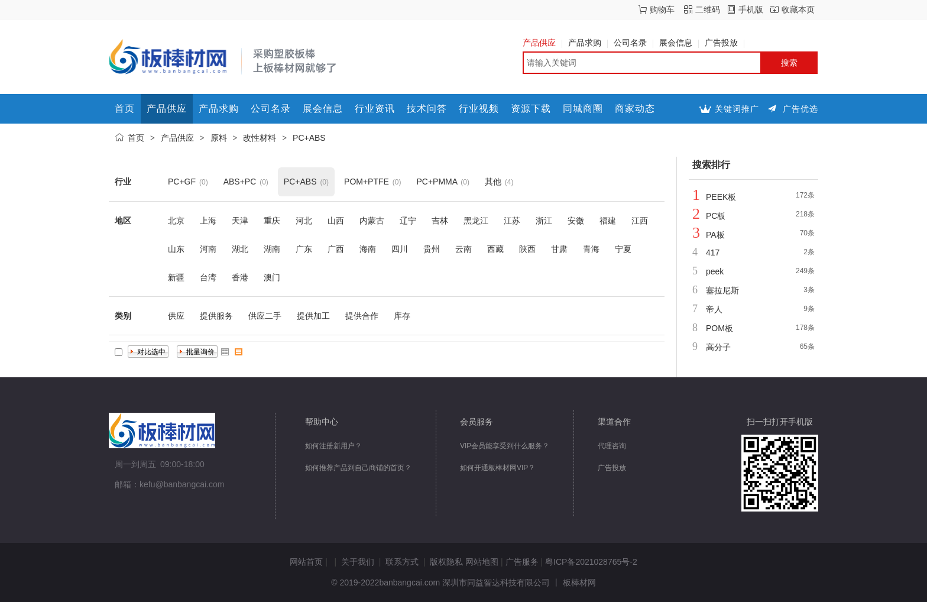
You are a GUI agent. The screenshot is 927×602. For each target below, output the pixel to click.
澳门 (272, 277)
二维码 (707, 9)
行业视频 (479, 108)
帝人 (714, 309)
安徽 (576, 220)
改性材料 (259, 138)
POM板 (719, 328)
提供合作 (361, 316)
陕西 (527, 249)
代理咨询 (612, 446)
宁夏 (623, 249)
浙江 (544, 220)
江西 (639, 220)
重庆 (272, 220)
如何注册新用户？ (333, 446)
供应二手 (264, 316)
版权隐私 (446, 562)
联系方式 (402, 562)
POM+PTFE (366, 181)
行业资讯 (375, 108)
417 (712, 252)
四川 (399, 249)
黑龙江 (476, 220)
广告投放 (724, 42)
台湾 (208, 277)
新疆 (176, 277)
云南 (463, 249)
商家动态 (635, 108)
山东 (176, 249)
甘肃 (559, 249)
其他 (493, 181)
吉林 (440, 220)
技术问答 (427, 108)
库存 (402, 316)
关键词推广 (737, 109)
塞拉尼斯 (722, 290)
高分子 (718, 347)
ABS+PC (240, 181)
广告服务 (522, 562)
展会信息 (679, 42)
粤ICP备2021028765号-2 (591, 562)
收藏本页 (798, 9)
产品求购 (588, 42)
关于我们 (357, 562)
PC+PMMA (436, 181)
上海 (208, 220)
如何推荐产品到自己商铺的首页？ (358, 468)
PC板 (715, 216)
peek (715, 271)
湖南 (272, 249)
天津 (240, 220)
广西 (336, 249)
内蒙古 (371, 220)
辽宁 (408, 220)
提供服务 (216, 316)
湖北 (240, 249)
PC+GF (182, 181)
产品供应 (542, 42)
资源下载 (531, 108)
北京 (176, 220)
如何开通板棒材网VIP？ (497, 468)
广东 (304, 249)
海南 (367, 249)
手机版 (750, 9)
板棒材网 (579, 582)
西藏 (495, 249)
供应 (176, 316)
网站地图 (481, 562)
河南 (208, 249)
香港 (240, 277)
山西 (336, 220)
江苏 (512, 220)
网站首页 (306, 562)
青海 (591, 249)
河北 (304, 220)
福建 (607, 220)
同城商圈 (583, 108)
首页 (125, 108)
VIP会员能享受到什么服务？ (504, 446)
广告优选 (800, 109)
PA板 (715, 234)
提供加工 (313, 316)
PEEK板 (721, 197)
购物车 (662, 9)
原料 (218, 138)
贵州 (431, 249)
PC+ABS (309, 138)
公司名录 (633, 42)
